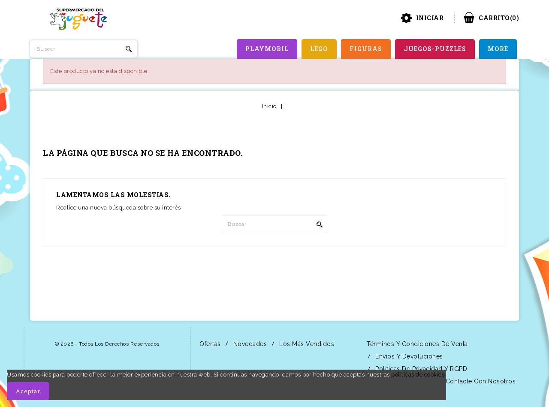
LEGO (319, 49)
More (498, 49)
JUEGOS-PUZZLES (435, 49)
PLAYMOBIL (267, 49)
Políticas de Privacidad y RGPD (421, 368)
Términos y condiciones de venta (416, 343)
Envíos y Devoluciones (408, 356)
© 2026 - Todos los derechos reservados (107, 344)
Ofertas (209, 343)
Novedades (249, 343)
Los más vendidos (306, 343)
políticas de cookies (417, 374)
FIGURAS (366, 49)
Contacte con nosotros (479, 381)
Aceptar (28, 391)
